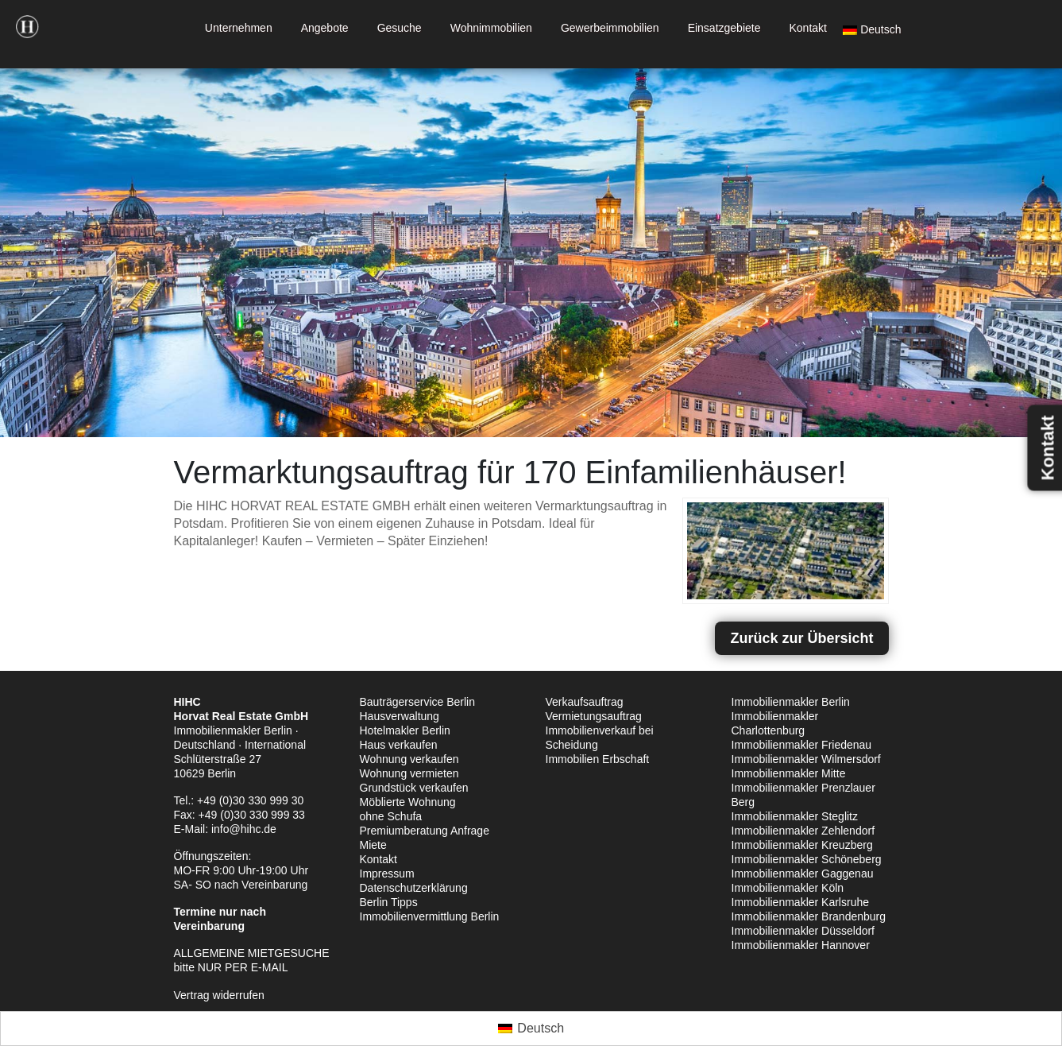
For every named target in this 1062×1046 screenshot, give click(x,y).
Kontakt (807, 27)
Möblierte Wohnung (408, 802)
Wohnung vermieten (409, 773)
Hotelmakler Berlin (405, 730)
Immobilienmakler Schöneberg (807, 859)
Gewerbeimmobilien (610, 27)
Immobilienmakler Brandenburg (809, 916)
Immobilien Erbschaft (598, 759)
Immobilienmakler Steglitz (795, 816)
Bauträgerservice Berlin (418, 701)
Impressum (387, 873)
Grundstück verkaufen (414, 787)
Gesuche (399, 27)
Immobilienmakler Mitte (789, 773)
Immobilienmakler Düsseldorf (803, 930)
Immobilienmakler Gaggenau (803, 873)
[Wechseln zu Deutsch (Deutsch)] (531, 1028)
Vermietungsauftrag (594, 716)
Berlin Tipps (389, 902)
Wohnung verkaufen (409, 759)
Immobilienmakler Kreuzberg (802, 845)
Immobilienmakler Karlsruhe (801, 902)
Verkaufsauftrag (585, 701)
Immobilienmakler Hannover (801, 945)
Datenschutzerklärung (414, 887)
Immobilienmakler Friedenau (802, 744)
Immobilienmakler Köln (788, 887)
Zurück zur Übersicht (801, 638)
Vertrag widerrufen (219, 995)
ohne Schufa (391, 816)
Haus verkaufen (399, 744)
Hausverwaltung (399, 716)
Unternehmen (238, 27)
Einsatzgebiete (724, 27)
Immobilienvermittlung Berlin (430, 916)
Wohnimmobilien (491, 27)
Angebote (325, 27)
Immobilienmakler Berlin (791, 701)
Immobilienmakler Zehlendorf (803, 830)
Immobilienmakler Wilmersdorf (806, 759)
